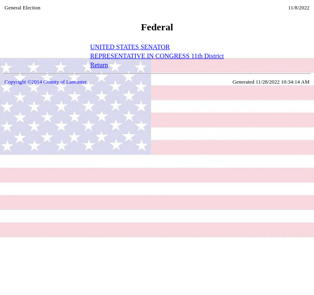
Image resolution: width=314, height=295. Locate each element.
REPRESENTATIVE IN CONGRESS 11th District (157, 55)
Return (99, 64)
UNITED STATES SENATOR (130, 46)
